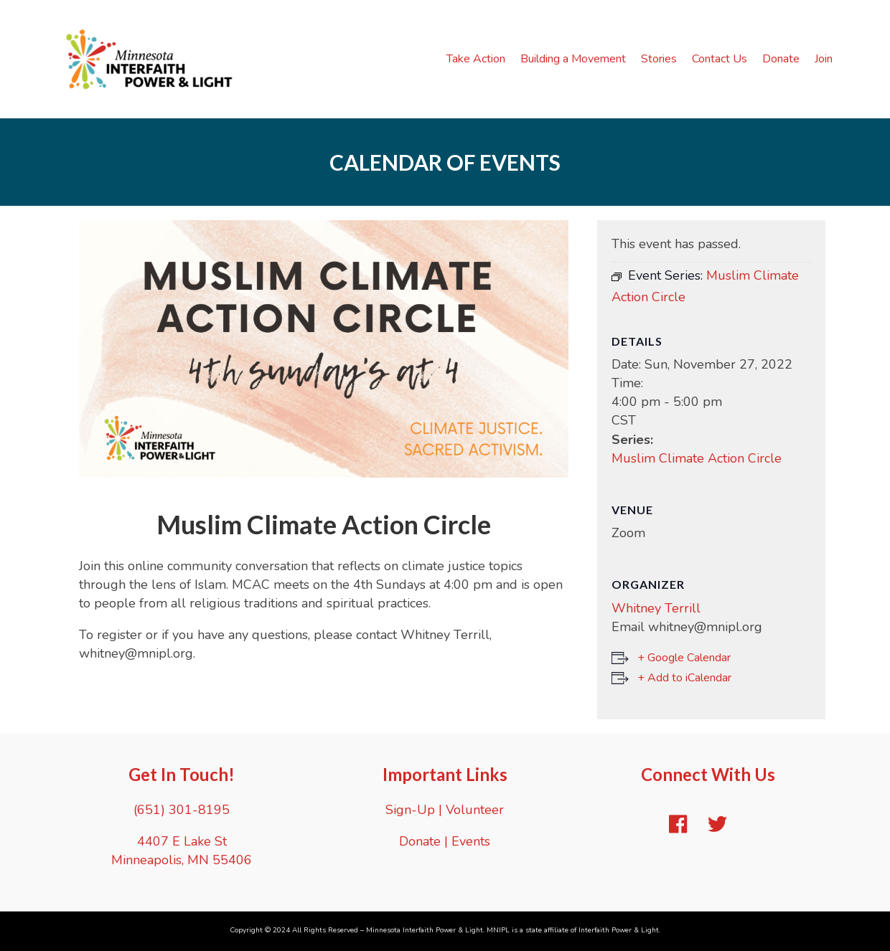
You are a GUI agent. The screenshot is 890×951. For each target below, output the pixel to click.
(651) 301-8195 (182, 809)
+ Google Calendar (684, 658)
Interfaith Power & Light (618, 930)
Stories (659, 59)
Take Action (475, 59)
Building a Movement (573, 59)
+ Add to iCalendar (684, 678)
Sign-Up (410, 809)
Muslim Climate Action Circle (697, 458)
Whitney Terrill (656, 608)
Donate (781, 59)
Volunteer (475, 809)
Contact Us (719, 59)
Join (824, 59)
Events (470, 841)
